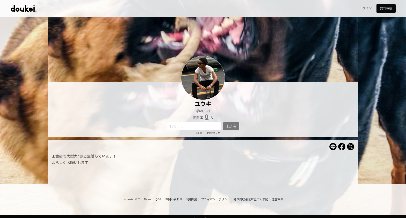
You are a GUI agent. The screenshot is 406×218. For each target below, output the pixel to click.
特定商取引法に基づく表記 (251, 199)
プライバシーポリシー (215, 199)
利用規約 (192, 199)
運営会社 (277, 199)
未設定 (231, 126)
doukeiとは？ (131, 199)
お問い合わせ (174, 199)
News (147, 199)
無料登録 (386, 8)
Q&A (158, 199)
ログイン (365, 8)
